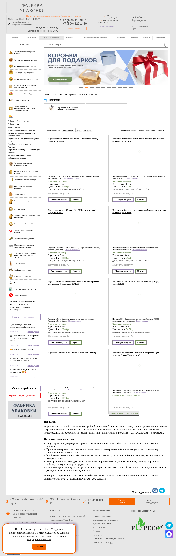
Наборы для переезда (17, 158)
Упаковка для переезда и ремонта (70, 94)
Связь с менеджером (107, 26)
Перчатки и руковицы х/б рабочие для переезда (24, 150)
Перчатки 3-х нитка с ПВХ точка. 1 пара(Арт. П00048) (72, 353)
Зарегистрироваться (139, 20)
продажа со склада (128, 130)
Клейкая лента (14, 136)
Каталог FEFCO (100, 527)
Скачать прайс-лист (24, 388)
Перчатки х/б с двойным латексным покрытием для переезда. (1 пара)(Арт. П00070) (135, 354)
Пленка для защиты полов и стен (21, 133)
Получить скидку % (58, 193)
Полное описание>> (71, 178)
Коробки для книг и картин (19, 144)
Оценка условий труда (103, 542)
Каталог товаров (51, 38)
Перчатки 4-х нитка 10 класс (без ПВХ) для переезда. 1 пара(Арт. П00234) (72, 211)
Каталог (24, 44)
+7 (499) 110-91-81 (98, 501)
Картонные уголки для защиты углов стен (23, 140)
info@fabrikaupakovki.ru (22, 25)
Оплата (134, 38)
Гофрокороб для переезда (18, 121)
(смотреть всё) (29, 317)
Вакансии (97, 535)
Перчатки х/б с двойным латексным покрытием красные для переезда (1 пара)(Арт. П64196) (73, 282)
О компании (30, 38)
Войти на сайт (137, 22)
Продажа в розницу (47, 27)
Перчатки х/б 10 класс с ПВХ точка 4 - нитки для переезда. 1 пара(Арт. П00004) (74, 140)
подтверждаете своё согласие (53, 532)
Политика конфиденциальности (108, 539)
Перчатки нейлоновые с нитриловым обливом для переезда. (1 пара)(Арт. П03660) (139, 211)
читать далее (33, 332)
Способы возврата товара (105, 520)
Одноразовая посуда (59, 523)
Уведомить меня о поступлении (124, 413)
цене (78, 130)
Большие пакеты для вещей (19, 155)
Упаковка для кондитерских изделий (67, 516)
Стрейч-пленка (14, 127)
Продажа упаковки (102, 516)
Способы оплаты (143, 511)
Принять (39, 547)
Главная (14, 38)
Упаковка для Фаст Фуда (61, 520)
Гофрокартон (13, 124)
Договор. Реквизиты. (103, 523)
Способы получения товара (95, 38)
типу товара (68, 130)
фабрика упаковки (32, 8)
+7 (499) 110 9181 (75, 20)
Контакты (160, 38)
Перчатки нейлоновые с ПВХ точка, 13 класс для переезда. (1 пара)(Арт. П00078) (138, 140)
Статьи (146, 38)
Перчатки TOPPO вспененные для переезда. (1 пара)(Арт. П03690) (135, 282)
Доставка (121, 38)
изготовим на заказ (147, 130)
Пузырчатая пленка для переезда (21, 130)
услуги (161, 130)
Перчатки (12, 147)
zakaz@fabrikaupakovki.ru (22, 22)
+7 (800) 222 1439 (75, 23)
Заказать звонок (73, 28)
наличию (88, 130)
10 (131, 87)
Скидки (69, 38)
